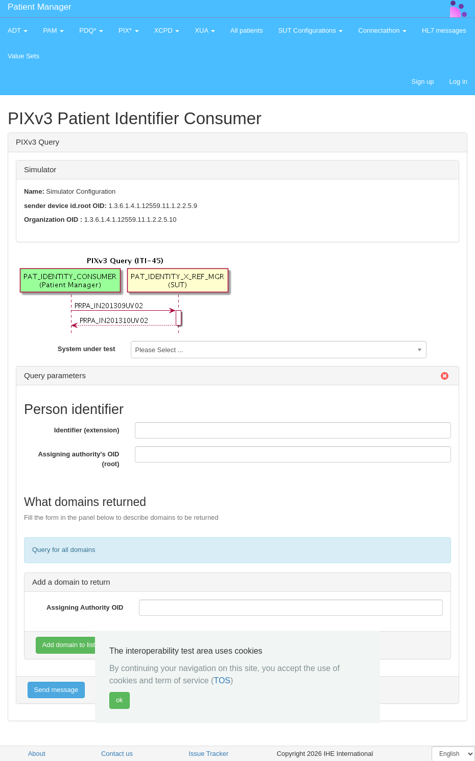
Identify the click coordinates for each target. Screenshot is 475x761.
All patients (246, 30)
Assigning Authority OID (84, 607)
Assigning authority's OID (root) (78, 459)
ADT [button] (18, 30)
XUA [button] (205, 30)
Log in (458, 81)
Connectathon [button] (382, 30)
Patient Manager (40, 7)
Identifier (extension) (87, 430)
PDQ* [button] (91, 30)
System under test (86, 349)
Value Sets (23, 56)
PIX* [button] (128, 30)
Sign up (422, 81)
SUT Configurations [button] (310, 30)
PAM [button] (53, 30)
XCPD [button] (167, 30)
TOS (221, 680)
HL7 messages (444, 30)
